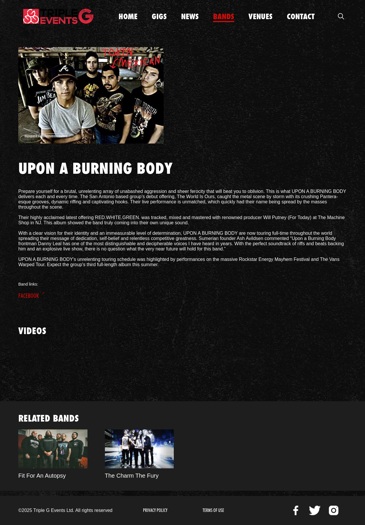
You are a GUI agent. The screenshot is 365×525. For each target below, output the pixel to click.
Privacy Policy (155, 510)
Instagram (333, 510)
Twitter (315, 510)
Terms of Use (213, 510)
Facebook (28, 295)
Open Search (341, 16)
